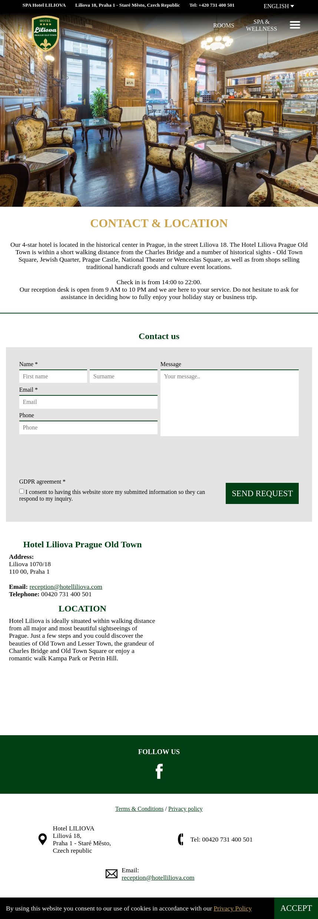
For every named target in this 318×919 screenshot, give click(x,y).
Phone (88, 423)
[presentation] (74, 456)
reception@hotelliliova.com (65, 586)
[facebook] (159, 771)
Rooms (223, 25)
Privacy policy (185, 809)
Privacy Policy (232, 908)
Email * (88, 397)
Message (170, 364)
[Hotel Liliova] (28, 26)
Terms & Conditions (139, 809)
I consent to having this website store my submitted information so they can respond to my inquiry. (112, 494)
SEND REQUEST (262, 493)
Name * (88, 372)
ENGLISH (279, 6)
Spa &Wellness (261, 25)
